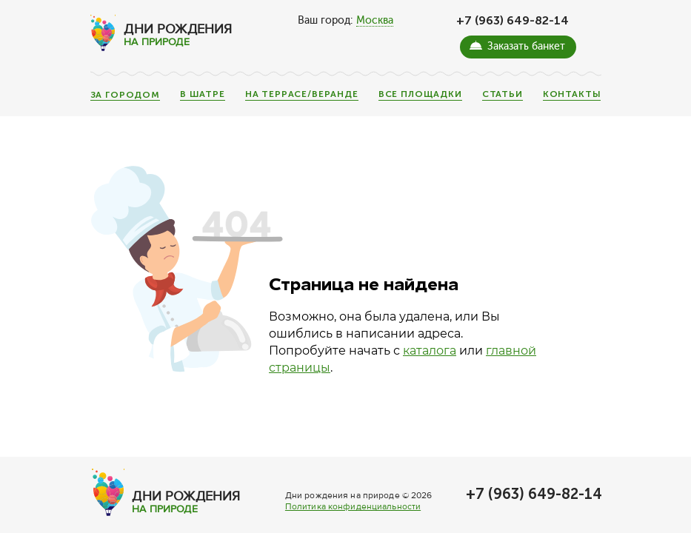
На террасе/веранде (301, 94)
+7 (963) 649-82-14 (512, 20)
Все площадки (420, 94)
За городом (125, 95)
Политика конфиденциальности (353, 506)
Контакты (572, 94)
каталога (429, 350)
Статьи (502, 94)
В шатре (202, 94)
